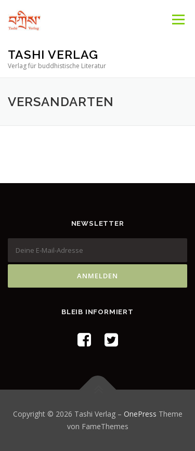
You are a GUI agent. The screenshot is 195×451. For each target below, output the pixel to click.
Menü (177, 19)
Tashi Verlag (53, 54)
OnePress (140, 414)
